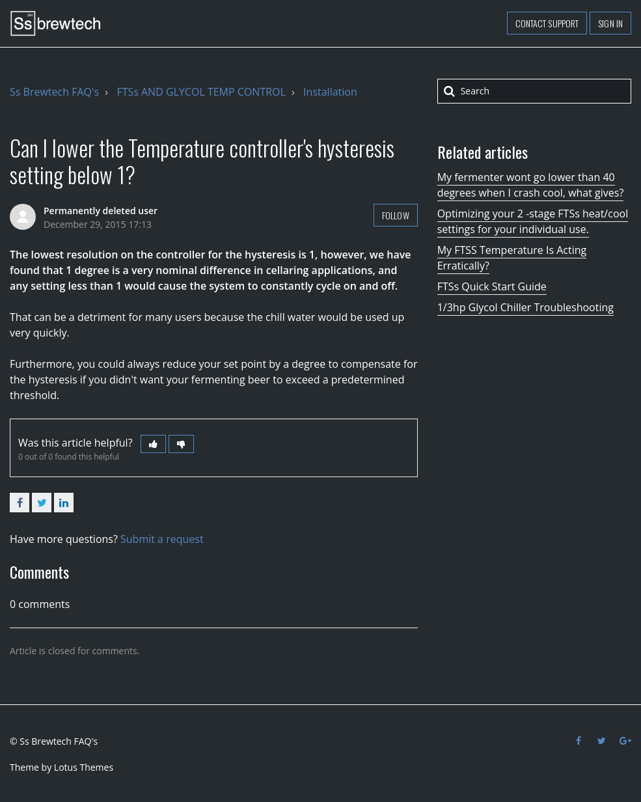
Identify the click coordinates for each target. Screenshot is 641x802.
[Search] (534, 91)
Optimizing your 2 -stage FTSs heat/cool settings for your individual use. (533, 221)
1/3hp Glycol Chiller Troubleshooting (525, 307)
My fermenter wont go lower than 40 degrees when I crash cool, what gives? (530, 185)
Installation (330, 92)
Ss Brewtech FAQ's (54, 92)
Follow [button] (395, 215)
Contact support (547, 23)
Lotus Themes (83, 767)
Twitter (41, 502)
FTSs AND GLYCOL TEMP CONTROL (200, 92)
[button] (153, 444)
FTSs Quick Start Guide (492, 286)
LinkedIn (64, 502)
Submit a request (162, 539)
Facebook (19, 502)
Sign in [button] (610, 23)
